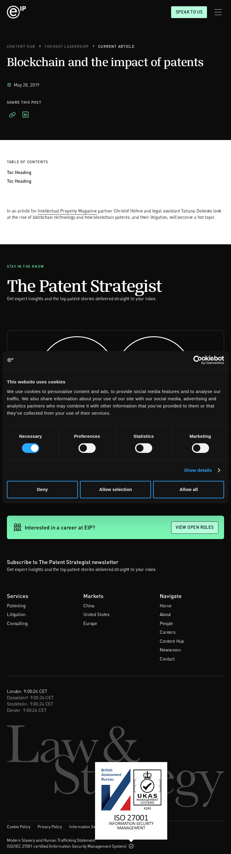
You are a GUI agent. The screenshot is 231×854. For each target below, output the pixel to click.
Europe (90, 623)
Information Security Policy (93, 826)
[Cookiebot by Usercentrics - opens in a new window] (197, 359)
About (165, 614)
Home (165, 605)
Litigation (16, 614)
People (166, 623)
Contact (167, 658)
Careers (167, 632)
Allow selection (115, 489)
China (88, 605)
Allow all (189, 489)
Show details (198, 470)
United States (96, 614)
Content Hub (172, 641)
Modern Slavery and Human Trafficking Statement (51, 840)
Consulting (17, 623)
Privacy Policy (50, 826)
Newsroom (170, 649)
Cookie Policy (18, 826)
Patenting (16, 605)
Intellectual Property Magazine (67, 210)
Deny (42, 489)
